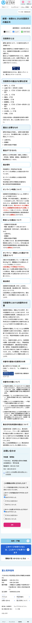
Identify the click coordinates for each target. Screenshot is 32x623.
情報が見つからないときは (15, 558)
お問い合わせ (6, 600)
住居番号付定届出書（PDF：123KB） (14, 286)
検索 (28, 621)
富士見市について (22, 600)
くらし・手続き (25, 7)
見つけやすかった (10, 512)
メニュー (4, 621)
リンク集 (17, 609)
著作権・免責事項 (6, 606)
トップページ (14, 7)
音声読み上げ (29, 4)
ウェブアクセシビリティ (20, 606)
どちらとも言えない (11, 501)
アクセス (4, 597)
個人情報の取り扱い (7, 609)
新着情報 (20, 621)
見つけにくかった (10, 519)
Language (23, 4)
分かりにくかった (10, 505)
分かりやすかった (10, 497)
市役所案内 (20, 597)
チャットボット (12, 621)
